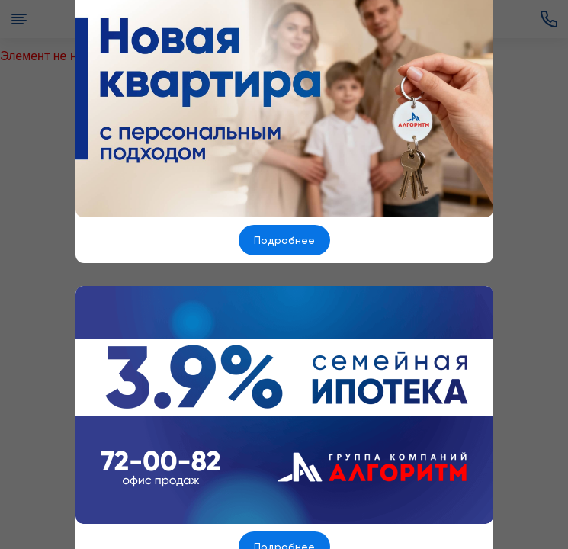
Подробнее (284, 240)
